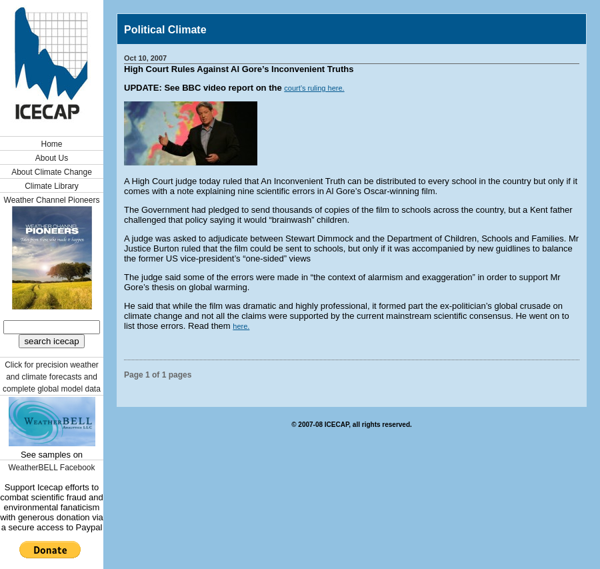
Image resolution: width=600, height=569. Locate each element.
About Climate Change (51, 172)
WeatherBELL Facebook (51, 467)
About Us (51, 158)
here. (241, 326)
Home (51, 144)
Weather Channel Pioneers (52, 200)
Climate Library (52, 186)
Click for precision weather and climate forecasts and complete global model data (52, 377)
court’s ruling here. (314, 88)
